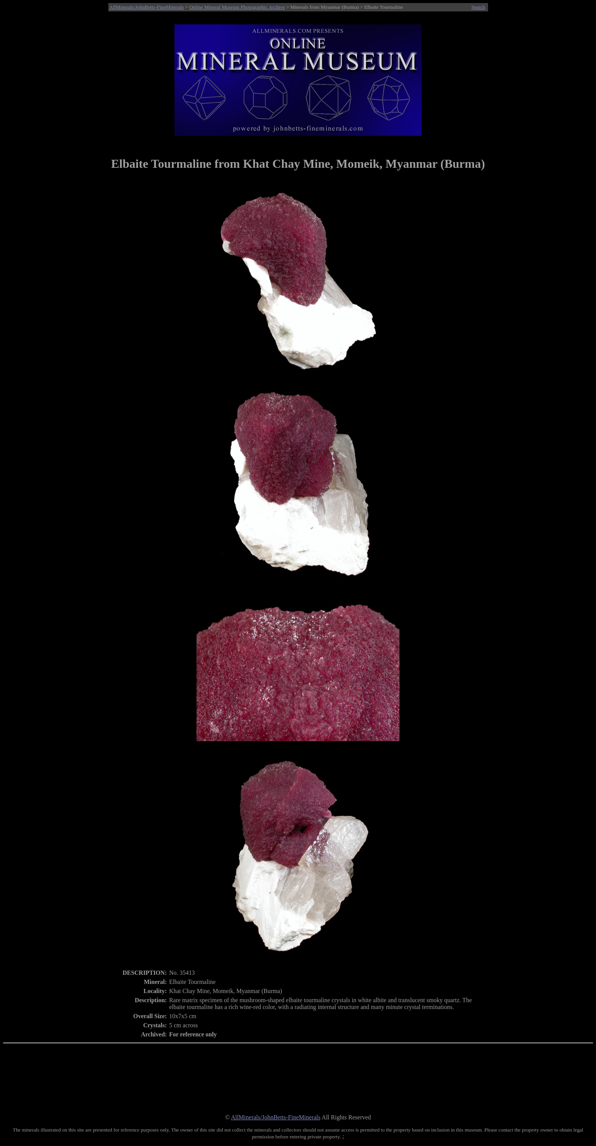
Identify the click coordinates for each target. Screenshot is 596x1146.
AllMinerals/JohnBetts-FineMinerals (146, 7)
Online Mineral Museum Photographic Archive (237, 7)
